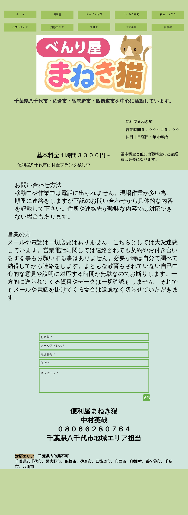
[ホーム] (20, 14)
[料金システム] (168, 15)
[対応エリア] (57, 27)
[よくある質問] (131, 15)
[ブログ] (94, 27)
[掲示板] (168, 27)
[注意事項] (131, 27)
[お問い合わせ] (20, 27)
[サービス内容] (94, 15)
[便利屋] (57, 15)
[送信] (146, 397)
